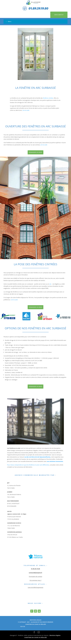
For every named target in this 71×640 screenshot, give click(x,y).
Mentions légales (55, 635)
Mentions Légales (35, 620)
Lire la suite (25, 110)
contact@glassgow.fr (35, 572)
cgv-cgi (22, 626)
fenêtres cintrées (48, 98)
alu (50, 284)
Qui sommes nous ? (35, 580)
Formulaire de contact (35, 576)
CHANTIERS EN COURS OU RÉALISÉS (35, 637)
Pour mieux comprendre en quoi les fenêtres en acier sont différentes (28, 465)
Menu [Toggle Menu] (8, 21)
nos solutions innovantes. (55, 461)
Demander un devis (35, 152)
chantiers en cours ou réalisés (35, 624)
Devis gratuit (58, 15)
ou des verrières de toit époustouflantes (37, 457)
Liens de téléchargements (35, 587)
